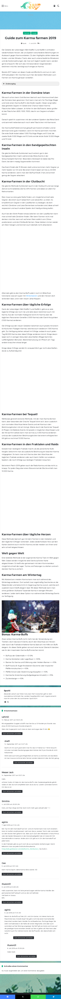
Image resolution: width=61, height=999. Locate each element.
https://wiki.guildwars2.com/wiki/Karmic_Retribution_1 (20, 685)
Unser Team (49, 836)
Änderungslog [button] (9, 84)
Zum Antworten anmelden (12, 570)
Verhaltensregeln (13, 836)
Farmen (26, 33)
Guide (34, 33)
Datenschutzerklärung (36, 836)
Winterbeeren (31, 241)
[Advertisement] (30, 21)
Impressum (24, 836)
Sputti (24, 43)
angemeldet (13, 807)
